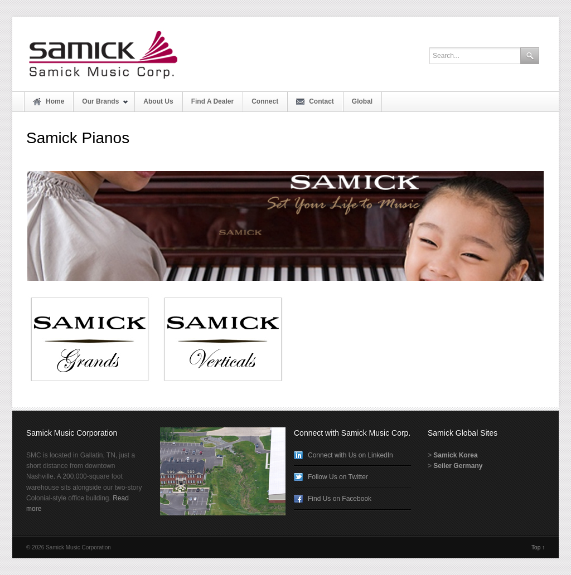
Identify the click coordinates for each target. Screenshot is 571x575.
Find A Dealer (212, 101)
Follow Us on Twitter (338, 477)
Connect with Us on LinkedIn (350, 455)
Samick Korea (455, 455)
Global (362, 101)
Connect (264, 101)
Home (55, 101)
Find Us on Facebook (339, 499)
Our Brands (101, 104)
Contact (321, 101)
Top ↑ (538, 547)
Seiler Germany (457, 466)
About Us (158, 101)
